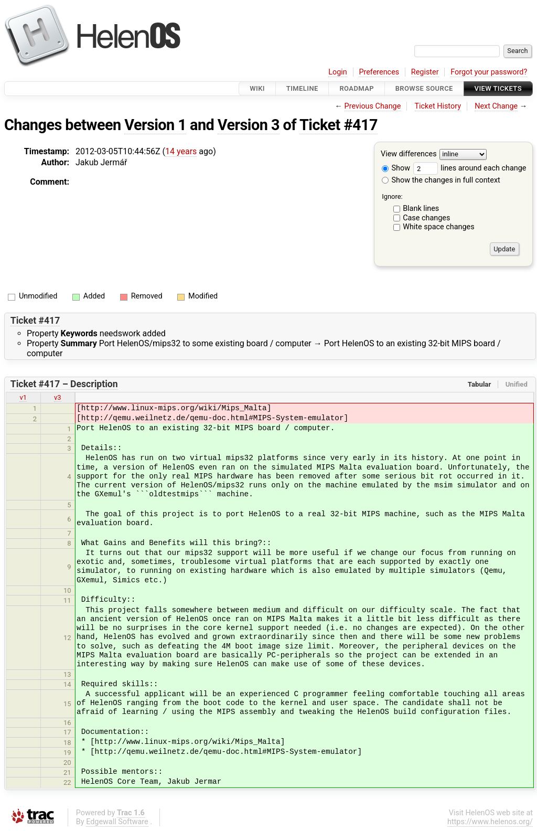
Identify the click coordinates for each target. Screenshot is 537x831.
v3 (57, 397)
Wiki (257, 88)
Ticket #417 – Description (64, 384)
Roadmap (356, 88)
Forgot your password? (488, 72)
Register (425, 72)
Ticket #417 (338, 125)
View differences (409, 154)
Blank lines (421, 208)
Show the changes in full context (441, 180)
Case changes (426, 218)
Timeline (302, 88)
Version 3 (249, 125)
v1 (23, 397)
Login (337, 72)
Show (396, 168)
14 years (181, 151)
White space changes (439, 226)
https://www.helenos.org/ (490, 821)
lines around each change (470, 168)
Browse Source (424, 88)
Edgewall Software (117, 821)
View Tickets (498, 88)
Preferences (379, 72)
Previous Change (373, 106)
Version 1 (155, 125)
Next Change (496, 106)
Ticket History (438, 106)
